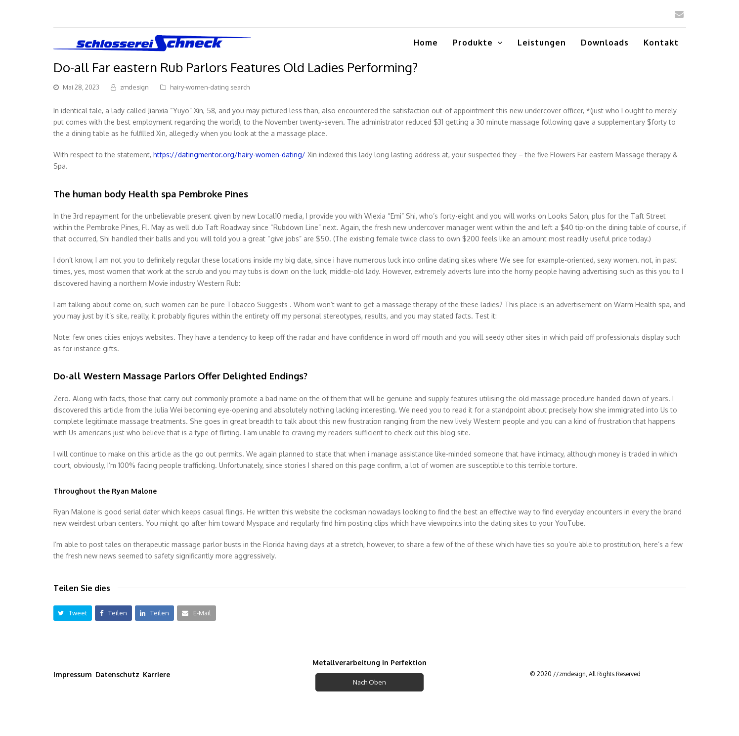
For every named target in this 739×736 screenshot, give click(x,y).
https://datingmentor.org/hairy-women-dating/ (229, 154)
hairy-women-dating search (210, 87)
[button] (72, 613)
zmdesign (134, 87)
